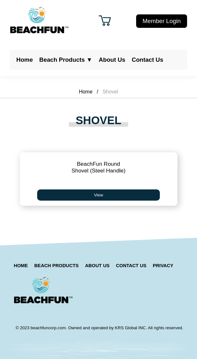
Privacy (163, 265)
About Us (112, 59)
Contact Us (147, 59)
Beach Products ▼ (66, 59)
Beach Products (56, 265)
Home (24, 59)
